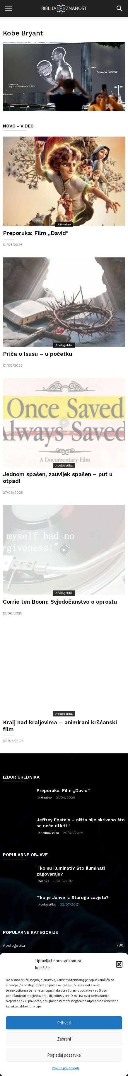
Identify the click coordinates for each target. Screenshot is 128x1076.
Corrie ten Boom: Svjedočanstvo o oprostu (60, 601)
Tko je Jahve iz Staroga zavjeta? (73, 897)
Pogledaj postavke (64, 1055)
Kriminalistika (48, 832)
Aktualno (64, 224)
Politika (43, 881)
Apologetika (64, 345)
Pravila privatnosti (65, 1068)
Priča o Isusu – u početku (37, 353)
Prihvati (64, 1023)
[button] (119, 964)
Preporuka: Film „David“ (36, 233)
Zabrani (64, 1039)
